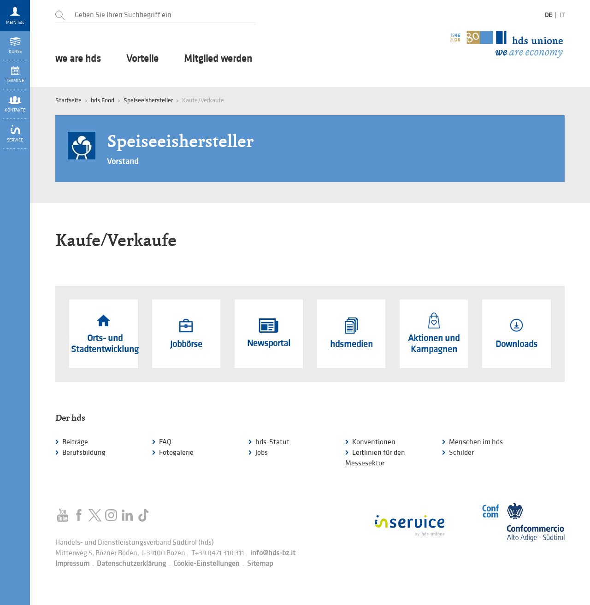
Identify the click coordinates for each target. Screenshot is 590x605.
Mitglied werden (218, 59)
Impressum (72, 563)
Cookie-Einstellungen (206, 563)
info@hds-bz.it (272, 553)
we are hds (78, 59)
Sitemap (260, 563)
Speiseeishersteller (148, 100)
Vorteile (142, 59)
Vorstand (122, 161)
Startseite (68, 100)
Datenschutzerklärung (131, 563)
